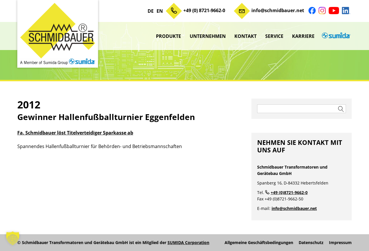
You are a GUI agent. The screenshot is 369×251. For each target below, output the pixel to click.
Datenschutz (311, 243)
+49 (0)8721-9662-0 (289, 192)
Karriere (303, 36)
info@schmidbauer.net (277, 10)
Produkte (168, 36)
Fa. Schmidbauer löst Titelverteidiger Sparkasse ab (75, 133)
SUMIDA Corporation (188, 242)
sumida (335, 36)
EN (160, 11)
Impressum (340, 243)
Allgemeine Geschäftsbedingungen (259, 243)
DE (151, 11)
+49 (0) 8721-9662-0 (204, 10)
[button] (12, 238)
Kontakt (245, 36)
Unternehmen (208, 36)
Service (274, 36)
